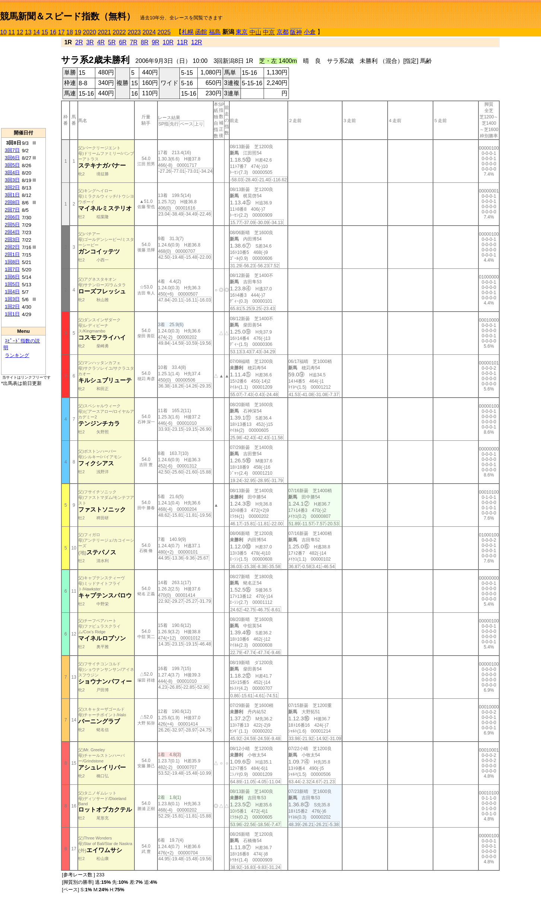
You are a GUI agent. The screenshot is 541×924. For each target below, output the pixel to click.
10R (168, 42)
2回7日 (12, 210)
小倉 (310, 32)
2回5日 (12, 224)
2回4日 (12, 232)
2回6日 (12, 217)
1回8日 (12, 262)
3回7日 (12, 150)
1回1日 (12, 314)
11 (11, 32)
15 (44, 32)
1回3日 (12, 299)
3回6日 (12, 157)
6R (122, 42)
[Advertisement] (23, 82)
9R (155, 42)
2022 (119, 32)
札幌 (188, 32)
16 (53, 32)
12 (20, 32)
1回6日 (12, 277)
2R (79, 42)
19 (77, 32)
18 (69, 32)
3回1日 (12, 195)
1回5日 (12, 284)
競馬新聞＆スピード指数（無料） (67, 16)
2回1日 (12, 254)
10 (3, 32)
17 (61, 32)
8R (144, 42)
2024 (149, 32)
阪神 (296, 32)
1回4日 (12, 291)
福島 (215, 32)
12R (196, 42)
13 (28, 32)
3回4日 (12, 172)
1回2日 (12, 306)
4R (101, 42)
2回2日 (12, 247)
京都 (283, 32)
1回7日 (12, 269)
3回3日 (12, 180)
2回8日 (12, 202)
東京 (242, 32)
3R (89, 42)
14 (36, 32)
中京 (269, 32)
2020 (89, 32)
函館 (201, 32)
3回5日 (12, 165)
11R (182, 42)
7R (133, 42)
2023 (134, 32)
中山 (255, 32)
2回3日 (12, 239)
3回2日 (12, 187)
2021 (104, 32)
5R (111, 42)
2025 (164, 32)
